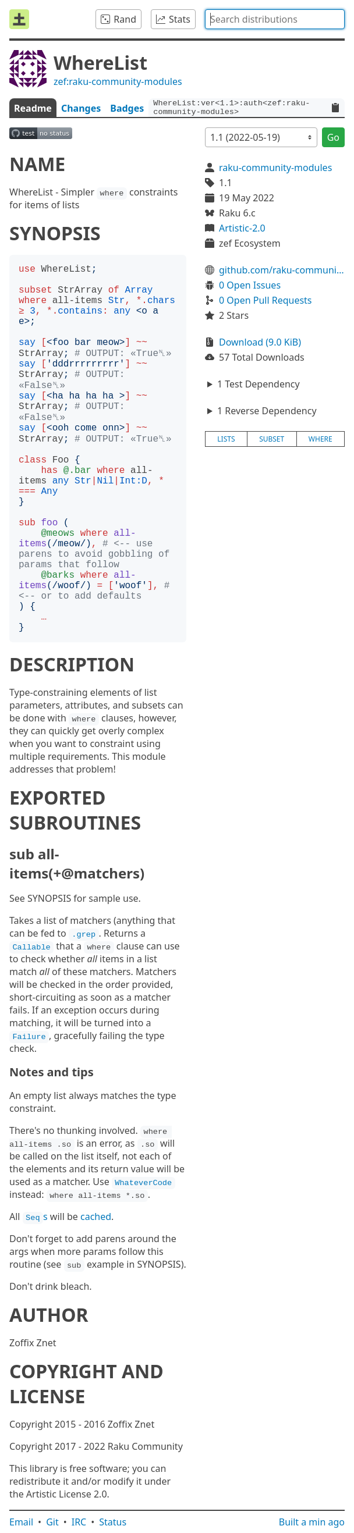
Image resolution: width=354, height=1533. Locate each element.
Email (21, 1522)
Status (112, 1522)
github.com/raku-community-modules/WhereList (282, 270)
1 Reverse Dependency (267, 410)
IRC (79, 1522)
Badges (127, 108)
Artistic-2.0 (242, 228)
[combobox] (275, 19)
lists (226, 439)
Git (52, 1522)
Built (312, 1522)
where (320, 439)
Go (333, 137)
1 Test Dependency (258, 384)
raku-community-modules (275, 167)
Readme (33, 108)
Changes (81, 108)
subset (271, 439)
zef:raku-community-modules (118, 81)
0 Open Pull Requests (265, 300)
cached (95, 1216)
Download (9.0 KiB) (260, 342)
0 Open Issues (250, 285)
